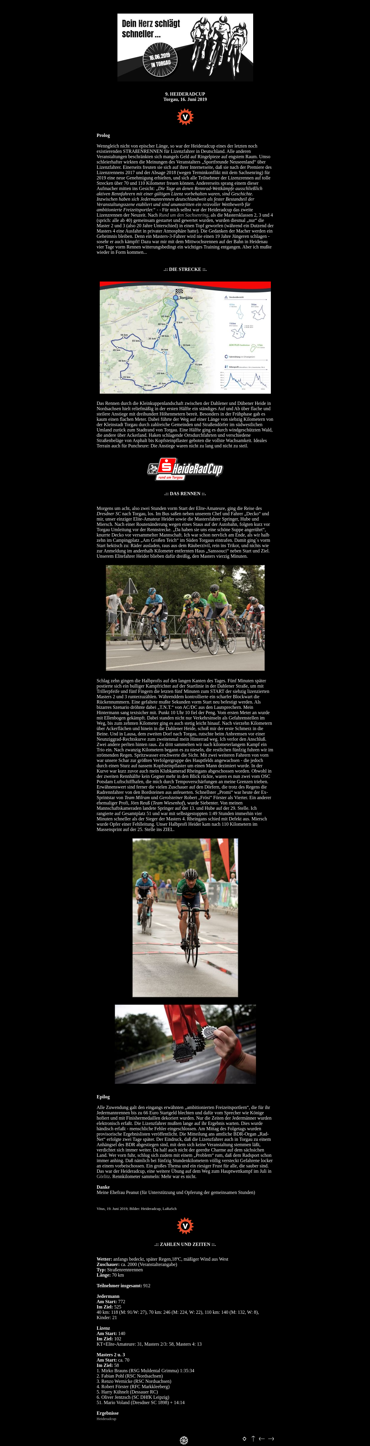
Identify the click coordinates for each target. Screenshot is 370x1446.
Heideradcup (106, 1418)
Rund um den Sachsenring (184, 214)
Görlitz (103, 1176)
